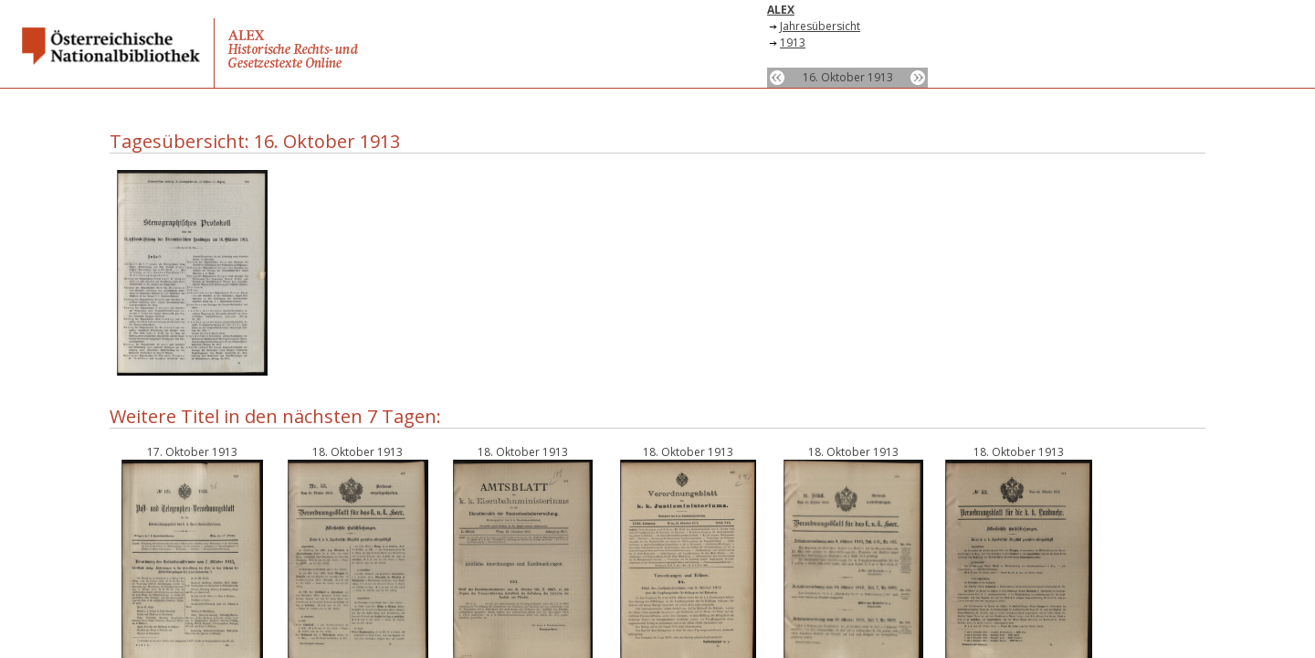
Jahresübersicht (820, 26)
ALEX (780, 9)
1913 (792, 42)
